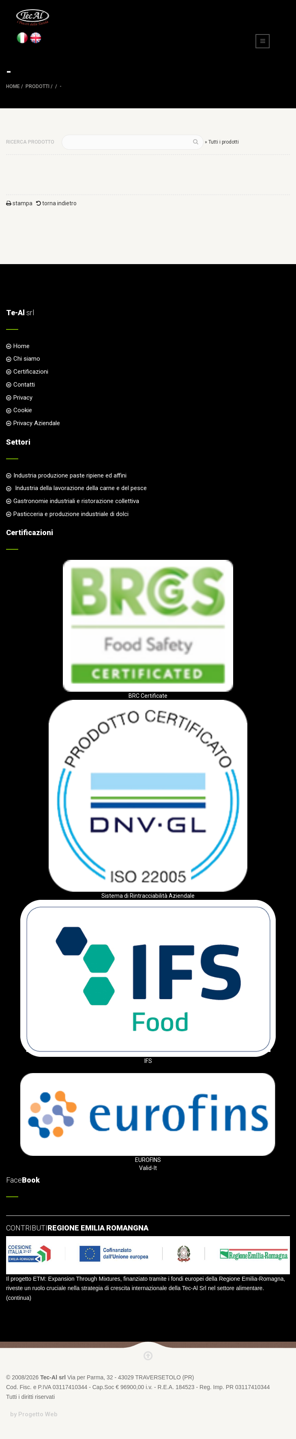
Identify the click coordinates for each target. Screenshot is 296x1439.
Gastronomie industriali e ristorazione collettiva (76, 501)
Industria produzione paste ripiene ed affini (70, 475)
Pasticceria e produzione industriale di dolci (71, 514)
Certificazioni (30, 371)
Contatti (24, 384)
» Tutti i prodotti (222, 142)
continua (19, 1298)
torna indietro (56, 203)
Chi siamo (26, 358)
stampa (19, 203)
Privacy (22, 397)
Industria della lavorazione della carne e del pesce (80, 488)
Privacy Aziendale (36, 423)
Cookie (22, 410)
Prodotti (37, 86)
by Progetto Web (34, 1414)
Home (13, 86)
